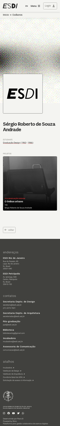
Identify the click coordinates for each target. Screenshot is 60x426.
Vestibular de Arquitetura (13, 374)
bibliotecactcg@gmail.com (14, 333)
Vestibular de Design (11, 371)
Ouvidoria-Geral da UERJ (13, 377)
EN (26, 6)
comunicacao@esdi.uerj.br (14, 350)
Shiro (15, 421)
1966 (30, 143)
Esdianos (17, 15)
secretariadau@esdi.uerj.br (14, 316)
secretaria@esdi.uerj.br (12, 305)
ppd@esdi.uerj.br (10, 325)
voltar (9, 229)
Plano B (20, 419)
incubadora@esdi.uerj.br (13, 341)
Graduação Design (11, 142)
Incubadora (7, 368)
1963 (23, 143)
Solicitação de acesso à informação (17, 380)
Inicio (6, 15)
